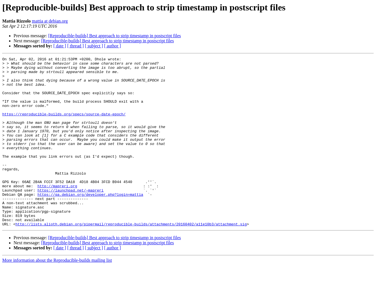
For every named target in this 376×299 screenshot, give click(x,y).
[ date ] (59, 45)
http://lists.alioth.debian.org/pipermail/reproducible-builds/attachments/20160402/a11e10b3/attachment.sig (131, 257)
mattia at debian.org (50, 21)
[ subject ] (94, 45)
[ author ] (112, 45)
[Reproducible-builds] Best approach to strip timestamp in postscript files (114, 35)
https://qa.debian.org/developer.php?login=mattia (90, 222)
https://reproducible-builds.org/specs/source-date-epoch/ (64, 125)
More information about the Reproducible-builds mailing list (57, 294)
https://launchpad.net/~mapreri (71, 217)
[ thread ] (75, 45)
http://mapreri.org (57, 212)
